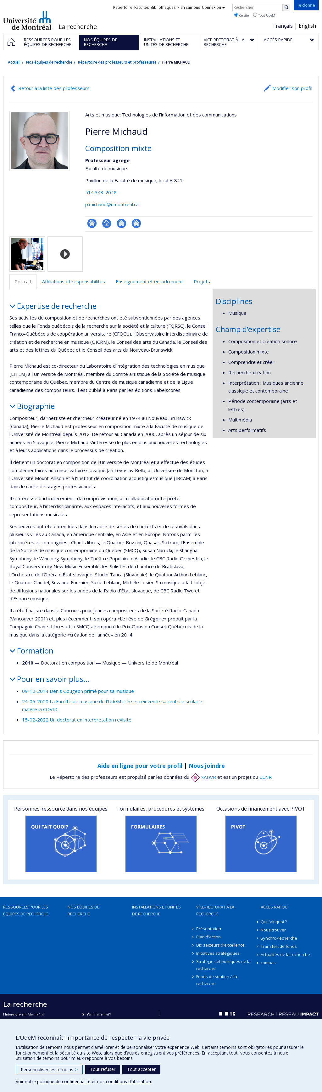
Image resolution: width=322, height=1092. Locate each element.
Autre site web (121, 223)
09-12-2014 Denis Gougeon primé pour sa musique (78, 691)
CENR (265, 777)
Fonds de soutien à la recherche (216, 980)
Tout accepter (141, 1069)
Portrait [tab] (22, 281)
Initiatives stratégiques (218, 953)
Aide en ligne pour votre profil (139, 765)
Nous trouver (273, 930)
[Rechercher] (286, 7)
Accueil (14, 62)
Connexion (213, 7)
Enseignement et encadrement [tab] (149, 281)
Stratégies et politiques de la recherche (223, 965)
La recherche (77, 27)
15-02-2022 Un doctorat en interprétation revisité (76, 719)
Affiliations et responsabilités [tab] (73, 281)
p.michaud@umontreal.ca (112, 204)
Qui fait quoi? (99, 1014)
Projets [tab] (202, 281)
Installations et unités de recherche (156, 910)
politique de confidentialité (64, 1081)
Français (283, 25)
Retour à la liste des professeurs (54, 88)
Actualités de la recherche (285, 954)
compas (268, 962)
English (307, 25)
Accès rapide (274, 907)
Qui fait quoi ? (274, 922)
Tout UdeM (264, 15)
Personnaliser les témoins (49, 1069)
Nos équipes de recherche (49, 62)
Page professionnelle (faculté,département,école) (107, 223)
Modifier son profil (292, 88)
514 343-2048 (101, 192)
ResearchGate (92, 223)
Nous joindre (207, 765)
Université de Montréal (27, 20)
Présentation (208, 928)
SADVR (203, 777)
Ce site (241, 15)
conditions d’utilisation (128, 1081)
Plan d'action (208, 937)
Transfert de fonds (279, 946)
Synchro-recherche (279, 938)
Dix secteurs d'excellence (220, 945)
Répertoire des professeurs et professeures (117, 62)
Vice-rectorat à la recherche (215, 910)
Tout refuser (102, 1069)
